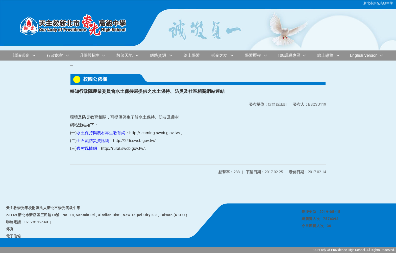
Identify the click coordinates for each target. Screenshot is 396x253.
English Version (364, 55)
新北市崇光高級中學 (378, 3)
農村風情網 (87, 148)
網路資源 (158, 55)
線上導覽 (325, 55)
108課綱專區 (289, 55)
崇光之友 (219, 55)
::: (71, 66)
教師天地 (124, 55)
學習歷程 (253, 55)
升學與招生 (90, 55)
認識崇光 (21, 55)
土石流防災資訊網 (93, 140)
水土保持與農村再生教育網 (101, 132)
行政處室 (55, 55)
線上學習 (192, 55)
